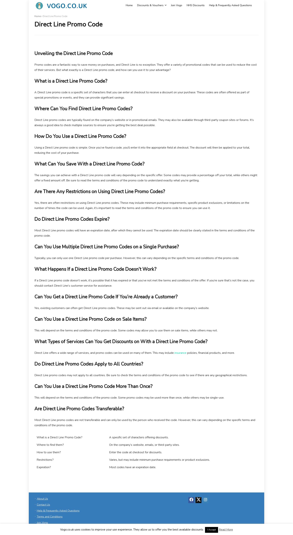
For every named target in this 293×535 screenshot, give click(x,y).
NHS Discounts (196, 5)
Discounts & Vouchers (150, 5)
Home (129, 5)
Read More (226, 529)
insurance (180, 353)
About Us (42, 498)
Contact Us (43, 504)
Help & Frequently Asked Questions (230, 5)
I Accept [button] (211, 529)
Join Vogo (176, 5)
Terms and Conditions (50, 516)
